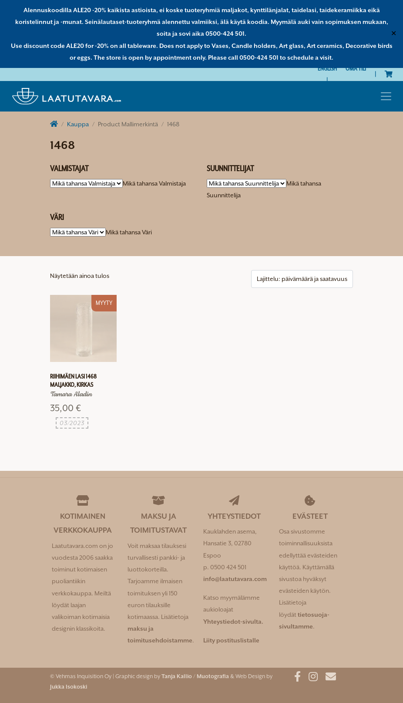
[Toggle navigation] (386, 96)
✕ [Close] (393, 33)
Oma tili (356, 68)
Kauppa (78, 124)
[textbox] (154, 183)
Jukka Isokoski (68, 686)
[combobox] (154, 183)
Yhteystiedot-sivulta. (233, 621)
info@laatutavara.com (235, 578)
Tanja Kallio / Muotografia (195, 676)
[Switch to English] (327, 68)
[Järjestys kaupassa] (302, 279)
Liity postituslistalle (231, 640)
